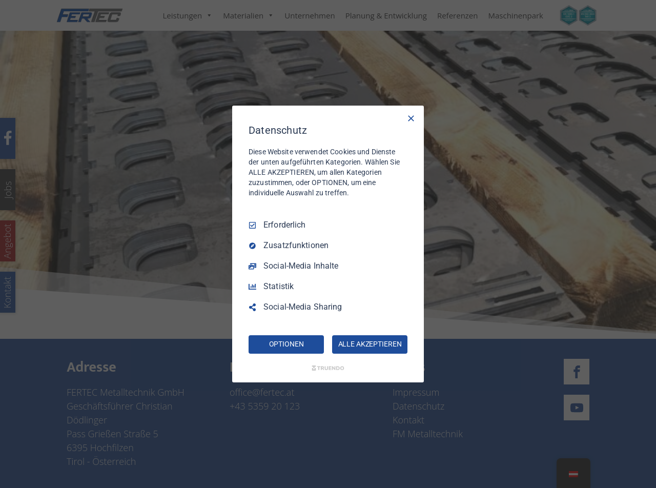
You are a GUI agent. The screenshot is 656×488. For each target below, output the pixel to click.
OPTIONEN (286, 344)
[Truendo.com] (328, 368)
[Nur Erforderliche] (411, 118)
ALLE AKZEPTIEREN (370, 344)
